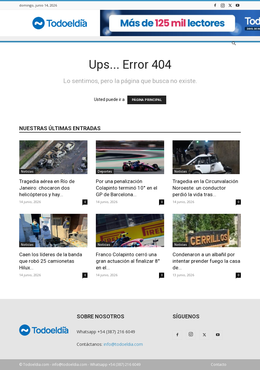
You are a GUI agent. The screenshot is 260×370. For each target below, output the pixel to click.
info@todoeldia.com (123, 344)
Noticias (27, 171)
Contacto (218, 364)
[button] (233, 43)
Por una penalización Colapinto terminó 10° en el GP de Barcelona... (126, 187)
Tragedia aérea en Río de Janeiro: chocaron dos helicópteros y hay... (47, 187)
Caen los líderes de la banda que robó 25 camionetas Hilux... (50, 261)
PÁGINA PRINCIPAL (147, 100)
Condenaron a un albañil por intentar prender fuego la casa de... (206, 261)
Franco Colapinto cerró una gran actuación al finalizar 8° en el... (128, 261)
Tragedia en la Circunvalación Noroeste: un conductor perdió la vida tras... (205, 187)
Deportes (105, 171)
